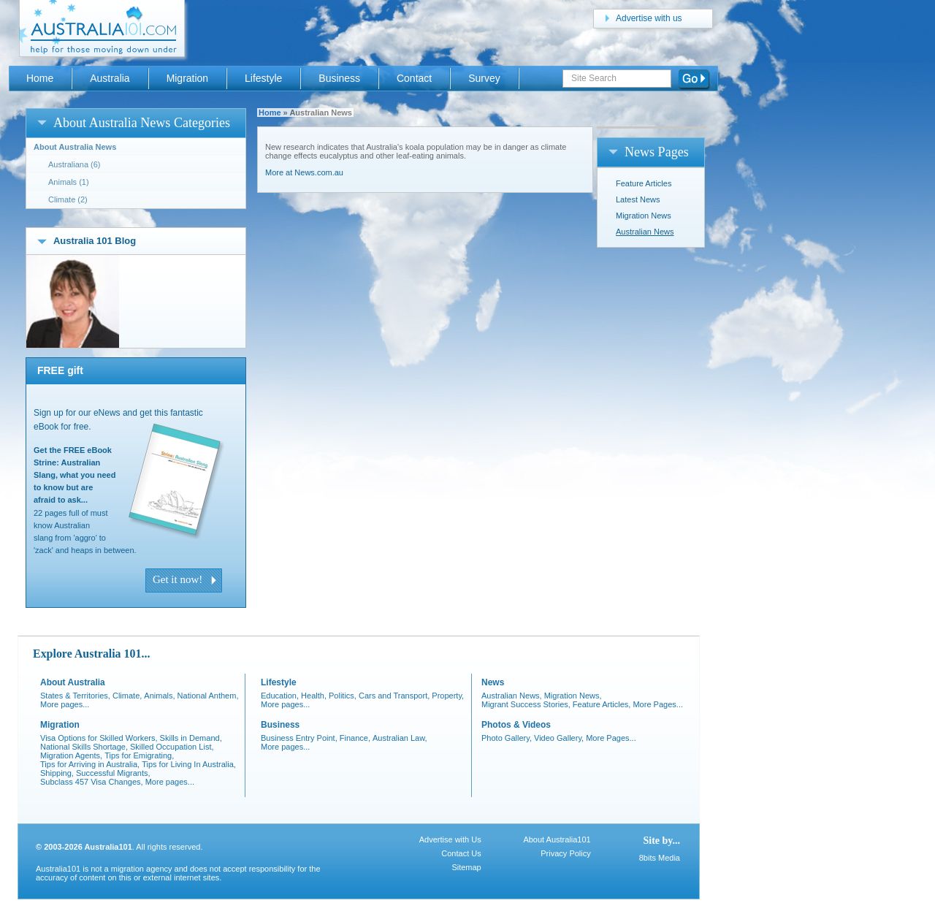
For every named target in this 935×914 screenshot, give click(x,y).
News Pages (657, 152)
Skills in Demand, (191, 738)
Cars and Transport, (394, 695)
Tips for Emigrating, (139, 755)
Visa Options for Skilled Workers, (99, 738)
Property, (448, 695)
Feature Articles (643, 183)
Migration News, (573, 695)
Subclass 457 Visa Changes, (91, 781)
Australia (109, 78)
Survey (484, 78)
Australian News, (511, 695)
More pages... (64, 704)
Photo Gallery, (506, 738)
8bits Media (659, 857)
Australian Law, (400, 738)
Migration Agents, (71, 755)
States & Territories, (75, 695)
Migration (187, 78)
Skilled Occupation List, (172, 746)
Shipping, (57, 773)
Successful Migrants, (113, 773)
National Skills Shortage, (84, 746)
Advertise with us (649, 18)
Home (270, 112)
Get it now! (177, 579)
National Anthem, (208, 695)
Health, (314, 695)
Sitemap (466, 867)
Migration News (643, 215)
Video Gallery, (559, 738)
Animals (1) (68, 182)
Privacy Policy (565, 853)
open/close (42, 122)
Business (339, 78)
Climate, (127, 695)
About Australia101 (556, 839)
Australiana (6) (74, 164)
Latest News (638, 199)
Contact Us (461, 853)
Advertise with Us (450, 839)
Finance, (355, 738)
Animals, (159, 695)
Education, (280, 695)
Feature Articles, (602, 704)
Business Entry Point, (299, 738)
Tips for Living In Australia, (189, 764)
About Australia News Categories (141, 122)
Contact (414, 78)
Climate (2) (68, 199)
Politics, (342, 695)
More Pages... (658, 704)
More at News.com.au (304, 172)
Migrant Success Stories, (525, 704)
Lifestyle (263, 78)
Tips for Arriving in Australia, (90, 764)
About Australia (72, 682)
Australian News (644, 231)
